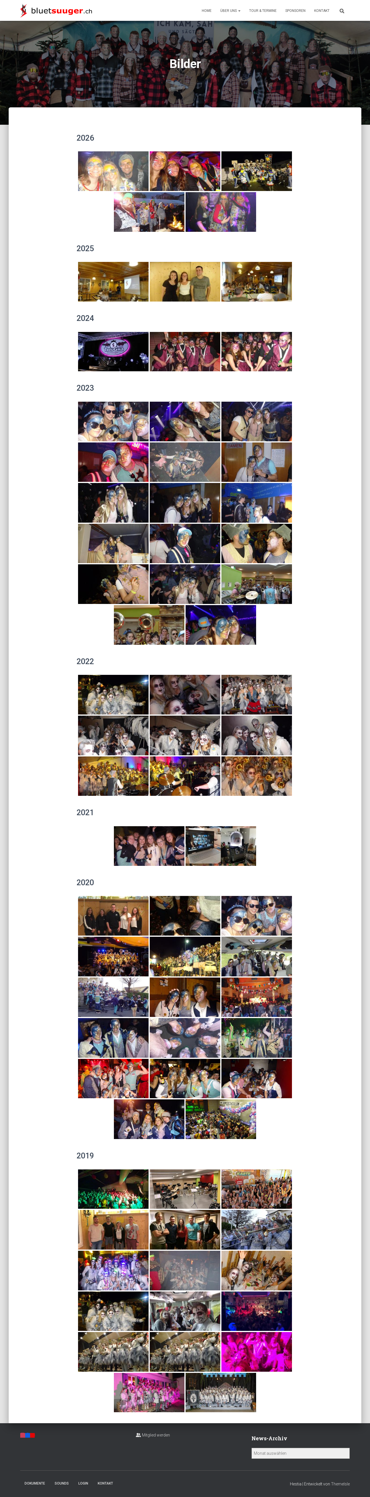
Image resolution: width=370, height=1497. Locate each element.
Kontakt (322, 11)
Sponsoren (295, 11)
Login (83, 1483)
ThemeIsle (340, 1484)
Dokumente (35, 1483)
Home (207, 11)
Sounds (62, 1483)
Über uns (230, 11)
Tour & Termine (263, 11)
